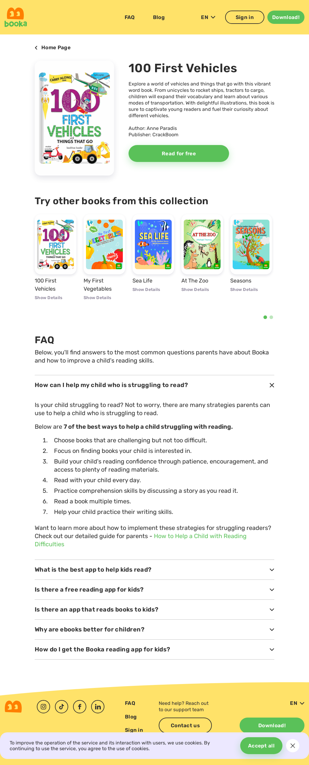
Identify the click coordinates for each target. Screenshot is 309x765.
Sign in (245, 17)
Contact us (185, 725)
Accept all (261, 746)
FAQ (130, 17)
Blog (159, 17)
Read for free (179, 153)
